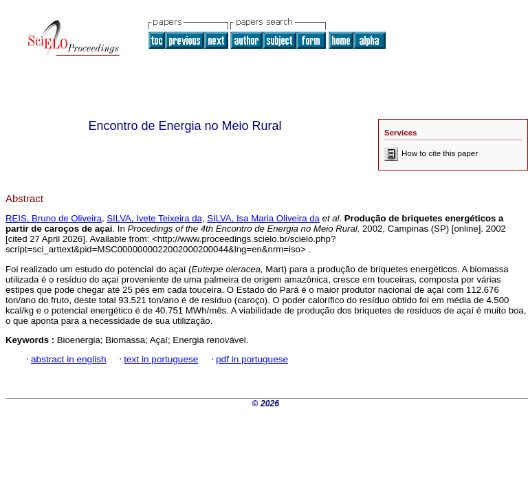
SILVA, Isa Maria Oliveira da (263, 218)
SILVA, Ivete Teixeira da (154, 218)
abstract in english (69, 359)
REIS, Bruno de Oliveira (54, 218)
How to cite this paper (431, 153)
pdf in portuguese (252, 359)
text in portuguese (161, 359)
